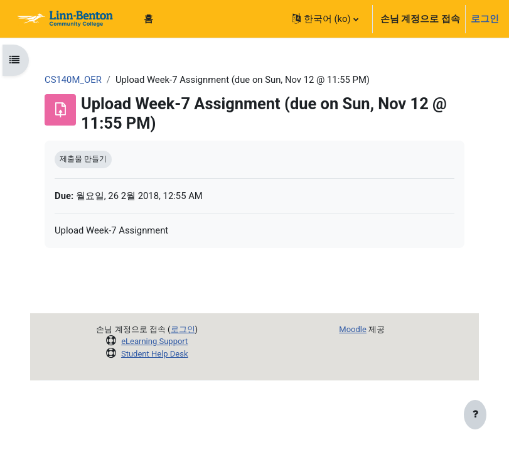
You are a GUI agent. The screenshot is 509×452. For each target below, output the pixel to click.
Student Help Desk (154, 353)
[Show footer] (475, 415)
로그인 (485, 18)
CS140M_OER (73, 79)
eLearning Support (154, 341)
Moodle (353, 329)
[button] (325, 19)
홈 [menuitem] (148, 18)
